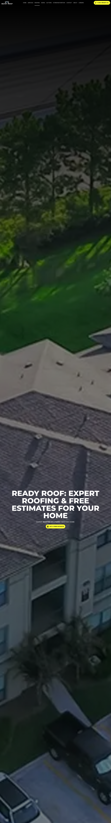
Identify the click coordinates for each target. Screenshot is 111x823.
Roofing (37, 2)
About (75, 2)
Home (24, 2)
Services (30, 2)
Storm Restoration (59, 2)
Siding (43, 2)
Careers (81, 2)
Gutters (49, 2)
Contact (69, 2)
